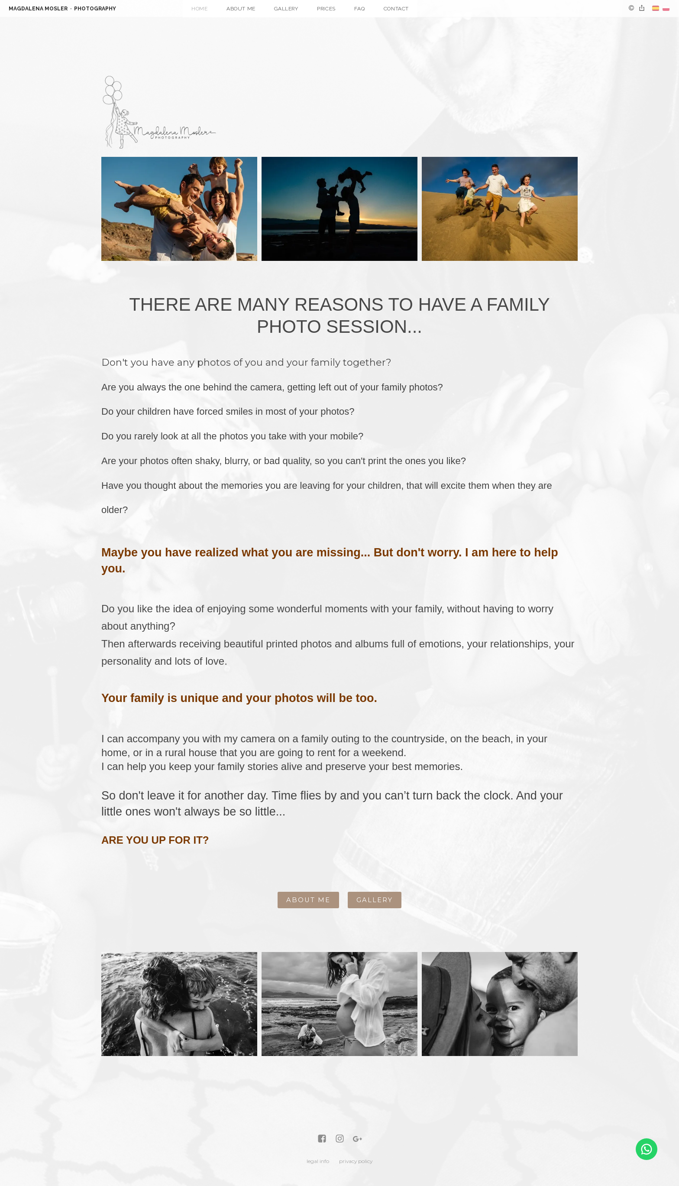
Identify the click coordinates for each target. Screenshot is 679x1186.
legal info (318, 1161)
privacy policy (355, 1161)
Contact (396, 9)
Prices (326, 9)
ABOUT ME (308, 900)
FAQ (359, 9)
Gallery (286, 9)
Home (199, 9)
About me (240, 9)
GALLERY (374, 900)
